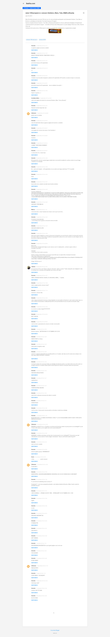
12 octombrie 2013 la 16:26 (41, 433)
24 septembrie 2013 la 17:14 (41, 290)
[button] (83, 13)
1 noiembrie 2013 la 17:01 (41, 543)
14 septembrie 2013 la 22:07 (41, 75)
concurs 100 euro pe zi (31, 39)
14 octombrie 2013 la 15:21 (41, 442)
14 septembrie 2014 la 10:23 (41, 580)
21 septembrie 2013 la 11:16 (41, 209)
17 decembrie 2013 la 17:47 (42, 565)
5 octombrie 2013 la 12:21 (41, 378)
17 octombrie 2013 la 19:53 (42, 464)
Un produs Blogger (55, 630)
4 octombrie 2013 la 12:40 (41, 370)
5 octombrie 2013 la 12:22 (41, 385)
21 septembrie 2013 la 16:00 (41, 217)
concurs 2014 (42, 39)
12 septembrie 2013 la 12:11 (41, 45)
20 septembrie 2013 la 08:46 (41, 135)
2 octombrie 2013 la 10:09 (41, 336)
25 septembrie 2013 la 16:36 (41, 298)
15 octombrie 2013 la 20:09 (41, 449)
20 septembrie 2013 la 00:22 (41, 120)
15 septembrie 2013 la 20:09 (45, 98)
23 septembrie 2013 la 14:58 (41, 233)
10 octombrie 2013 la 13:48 (41, 408)
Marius (33, 209)
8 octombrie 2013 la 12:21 (41, 400)
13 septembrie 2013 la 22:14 (41, 68)
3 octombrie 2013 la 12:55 (41, 361)
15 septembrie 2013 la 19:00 (41, 90)
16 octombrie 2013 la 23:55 (40, 457)
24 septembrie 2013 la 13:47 (41, 275)
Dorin (32, 457)
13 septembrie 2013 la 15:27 (41, 60)
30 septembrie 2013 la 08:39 (41, 321)
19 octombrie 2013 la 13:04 (41, 472)
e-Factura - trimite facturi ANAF (31, 8)
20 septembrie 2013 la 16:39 (41, 189)
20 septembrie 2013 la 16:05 (41, 174)
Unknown (33, 113)
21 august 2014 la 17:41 (41, 573)
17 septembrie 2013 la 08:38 (42, 113)
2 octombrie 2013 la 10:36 (41, 351)
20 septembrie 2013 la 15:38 (41, 166)
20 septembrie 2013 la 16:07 (41, 181)
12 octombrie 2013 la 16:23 (42, 424)
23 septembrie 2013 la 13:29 (41, 225)
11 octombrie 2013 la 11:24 (41, 415)
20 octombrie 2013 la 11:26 (41, 479)
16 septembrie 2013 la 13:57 (41, 105)
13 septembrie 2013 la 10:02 (41, 53)
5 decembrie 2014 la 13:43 (41, 595)
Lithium (33, 266)
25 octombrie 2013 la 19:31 (41, 528)
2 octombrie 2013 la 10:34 (41, 344)
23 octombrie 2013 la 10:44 (41, 498)
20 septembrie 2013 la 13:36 (41, 158)
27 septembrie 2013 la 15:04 (41, 306)
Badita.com (30, 3)
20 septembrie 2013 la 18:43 (41, 202)
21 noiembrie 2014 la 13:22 (41, 588)
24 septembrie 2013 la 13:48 (41, 283)
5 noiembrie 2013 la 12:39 (41, 550)
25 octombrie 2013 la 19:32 (41, 535)
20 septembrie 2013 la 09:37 (41, 150)
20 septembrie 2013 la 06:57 (41, 128)
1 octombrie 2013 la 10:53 (41, 329)
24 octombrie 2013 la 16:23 (41, 520)
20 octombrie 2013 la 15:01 (41, 490)
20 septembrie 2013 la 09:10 (41, 143)
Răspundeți (34, 50)
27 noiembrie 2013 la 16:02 (41, 558)
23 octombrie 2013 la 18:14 (41, 513)
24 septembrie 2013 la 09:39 (41, 243)
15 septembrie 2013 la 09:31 (41, 83)
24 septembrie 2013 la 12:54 (41, 266)
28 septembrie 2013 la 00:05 (41, 314)
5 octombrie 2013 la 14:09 (41, 393)
